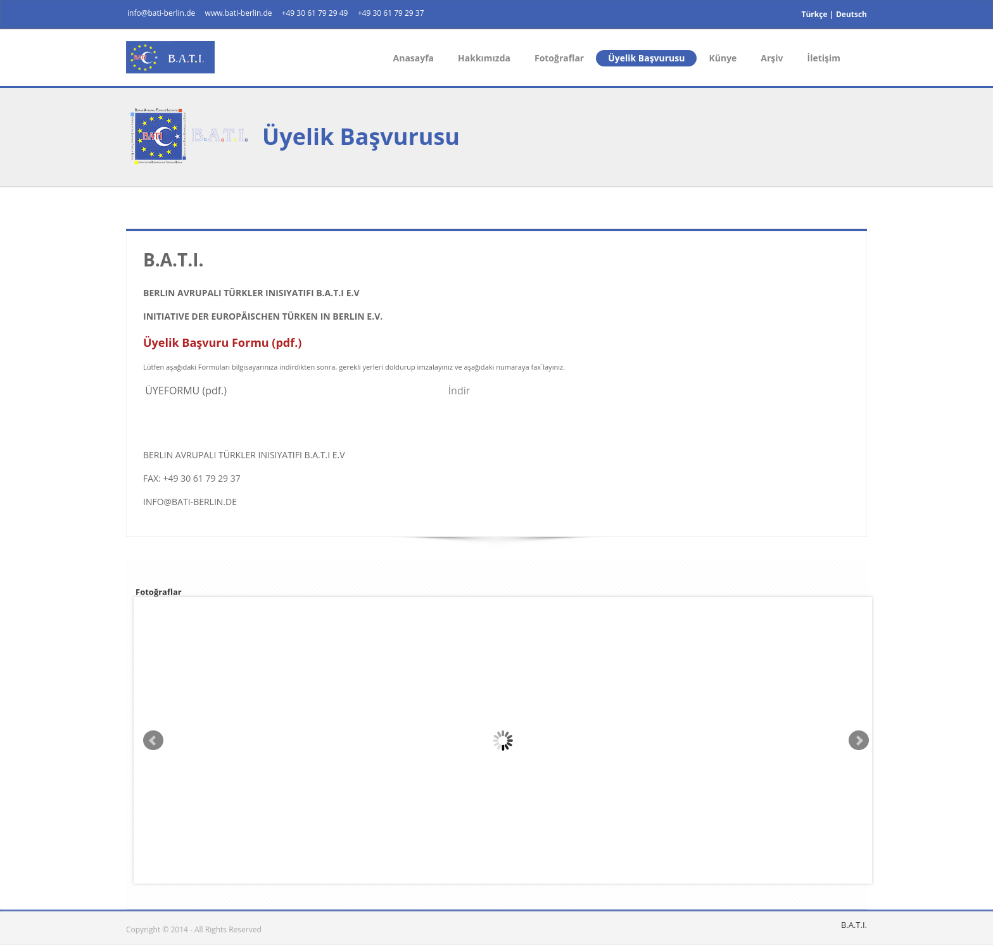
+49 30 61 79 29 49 (315, 13)
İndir (459, 390)
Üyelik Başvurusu (646, 58)
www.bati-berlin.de (239, 13)
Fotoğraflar (559, 58)
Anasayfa (413, 58)
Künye (723, 58)
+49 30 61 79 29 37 (391, 13)
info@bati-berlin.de (161, 13)
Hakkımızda (484, 58)
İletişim (823, 58)
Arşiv (772, 58)
